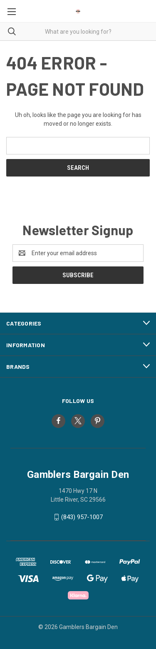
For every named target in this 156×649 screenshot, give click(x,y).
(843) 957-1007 (82, 517)
